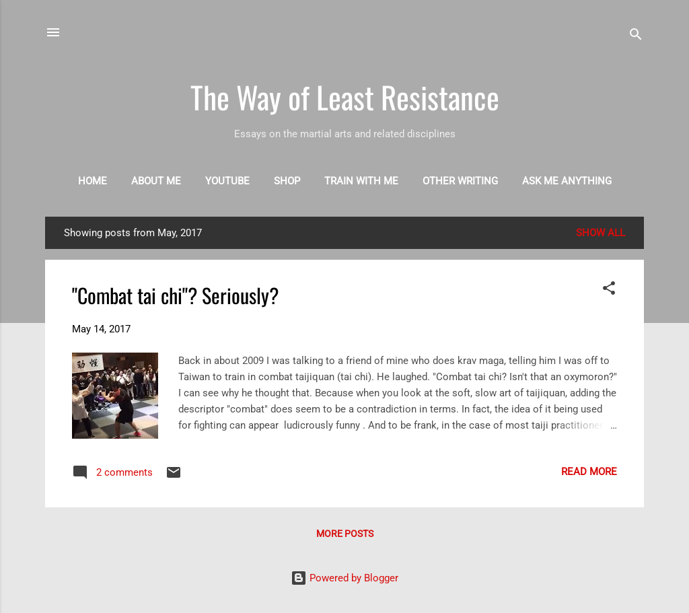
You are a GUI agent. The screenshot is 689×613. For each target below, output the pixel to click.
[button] (609, 290)
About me (156, 181)
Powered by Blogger (344, 578)
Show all (600, 233)
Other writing (460, 181)
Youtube (227, 181)
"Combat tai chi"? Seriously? (175, 295)
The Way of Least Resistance (344, 96)
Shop (287, 181)
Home (92, 181)
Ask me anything (567, 181)
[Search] (636, 36)
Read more (589, 472)
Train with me (361, 181)
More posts (344, 533)
